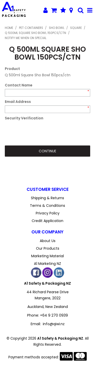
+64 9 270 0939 (54, 315)
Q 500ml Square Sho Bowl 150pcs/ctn (35, 33)
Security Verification (24, 118)
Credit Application (47, 220)
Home (9, 28)
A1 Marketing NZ (47, 263)
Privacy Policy (48, 213)
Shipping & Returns (47, 197)
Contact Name (18, 85)
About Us (47, 240)
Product (12, 68)
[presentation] (43, 132)
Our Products (47, 248)
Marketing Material (47, 256)
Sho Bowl (56, 28)
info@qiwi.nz (54, 323)
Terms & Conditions (47, 205)
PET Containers (31, 28)
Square (76, 28)
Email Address (18, 101)
